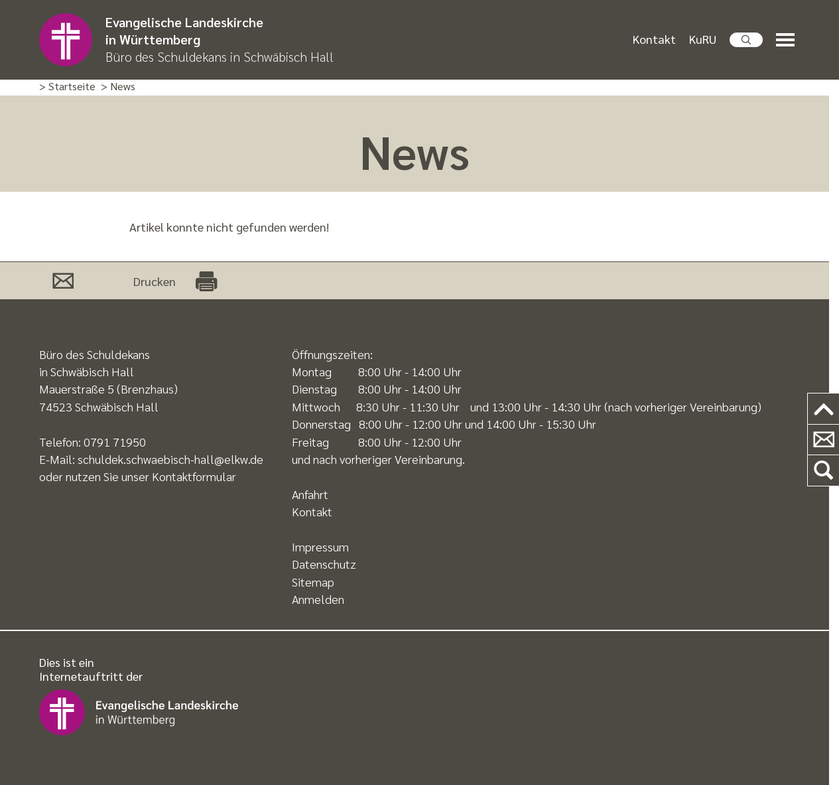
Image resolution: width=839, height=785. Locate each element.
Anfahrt (310, 494)
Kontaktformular (194, 476)
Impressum (320, 546)
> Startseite (67, 86)
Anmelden (318, 599)
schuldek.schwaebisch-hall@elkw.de (170, 458)
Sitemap (313, 581)
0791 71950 (115, 441)
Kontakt (654, 39)
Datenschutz (324, 563)
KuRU (702, 39)
